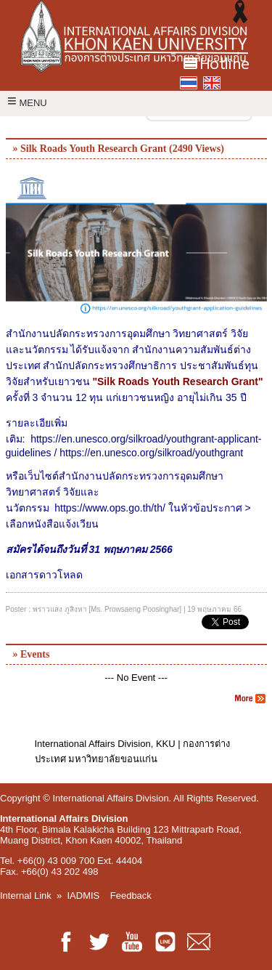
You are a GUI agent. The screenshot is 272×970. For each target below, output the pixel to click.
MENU (27, 102)
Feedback (131, 895)
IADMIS (83, 895)
